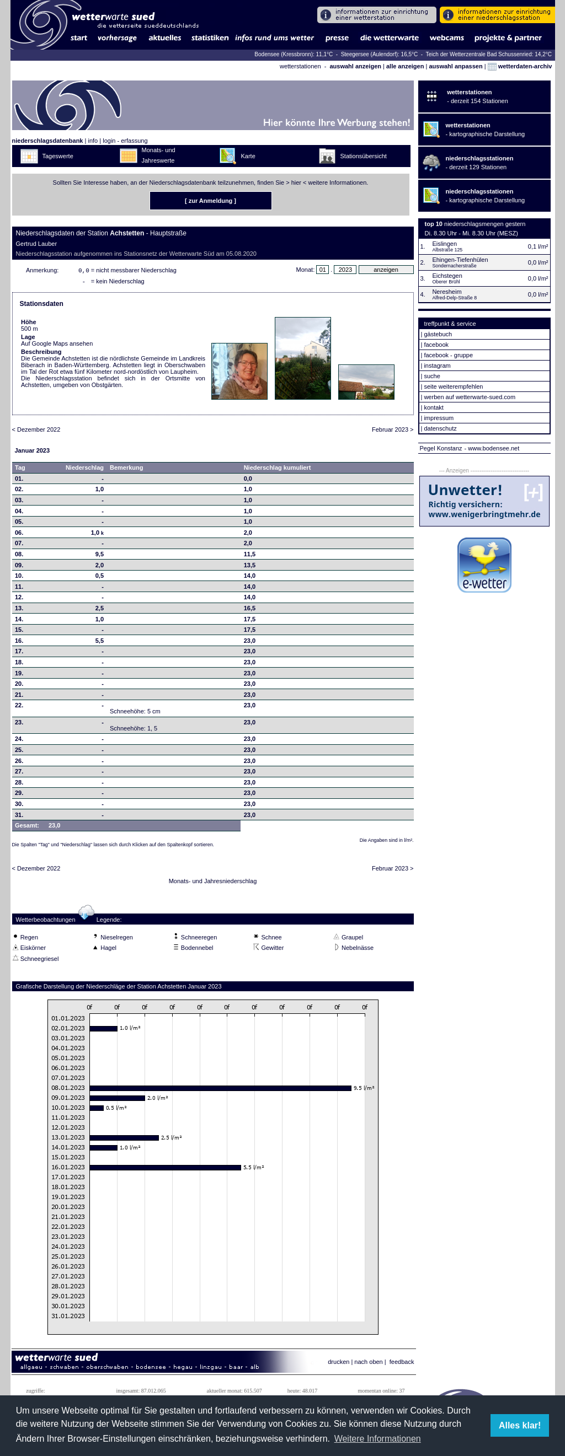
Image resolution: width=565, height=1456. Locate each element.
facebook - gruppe (448, 355)
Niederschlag (85, 469)
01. (19, 480)
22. (19, 707)
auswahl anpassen (455, 66)
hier (296, 182)
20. (19, 686)
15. (19, 631)
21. (19, 697)
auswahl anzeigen (355, 66)
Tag (20, 469)
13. (19, 610)
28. (19, 784)
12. (19, 599)
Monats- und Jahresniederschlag (213, 883)
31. (19, 817)
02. (19, 491)
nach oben (368, 1364)
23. (19, 724)
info (93, 140)
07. (19, 545)
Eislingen (444, 243)
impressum (439, 418)
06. (19, 534)
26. (19, 763)
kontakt (433, 407)
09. (19, 567)
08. (19, 556)
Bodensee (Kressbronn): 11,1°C (294, 54)
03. (19, 502)
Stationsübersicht (363, 156)
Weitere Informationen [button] (377, 1438)
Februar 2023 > (393, 431)
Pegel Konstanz (441, 448)
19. (19, 675)
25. (19, 752)
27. (19, 773)
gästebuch (438, 334)
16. (19, 643)
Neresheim (446, 291)
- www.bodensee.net (492, 448)
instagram (437, 365)
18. (19, 664)
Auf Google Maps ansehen (57, 345)
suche (432, 376)
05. (19, 523)
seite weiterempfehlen (453, 386)
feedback (402, 1364)
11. (19, 588)
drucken (338, 1364)
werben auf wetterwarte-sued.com (469, 397)
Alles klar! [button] (520, 1425)
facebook (436, 344)
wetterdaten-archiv (520, 66)
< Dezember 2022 (36, 431)
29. (19, 795)
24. (19, 741)
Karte (248, 156)
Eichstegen (447, 275)
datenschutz (440, 428)
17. (19, 653)
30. (19, 806)
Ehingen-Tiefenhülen (460, 259)
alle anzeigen (405, 66)
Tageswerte (57, 156)
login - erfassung (125, 140)
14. (19, 621)
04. (19, 513)
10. (19, 577)
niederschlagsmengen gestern (484, 224)
